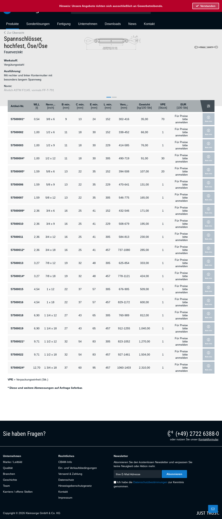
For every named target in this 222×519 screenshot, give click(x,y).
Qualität (8, 467)
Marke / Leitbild (12, 462)
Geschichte (10, 479)
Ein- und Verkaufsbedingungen (77, 467)
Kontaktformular (208, 439)
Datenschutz (66, 479)
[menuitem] (12, 25)
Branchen (9, 473)
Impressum (65, 497)
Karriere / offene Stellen (18, 491)
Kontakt (63, 491)
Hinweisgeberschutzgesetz (75, 485)
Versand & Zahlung (70, 473)
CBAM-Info (65, 462)
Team (6, 485)
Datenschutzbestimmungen (150, 482)
